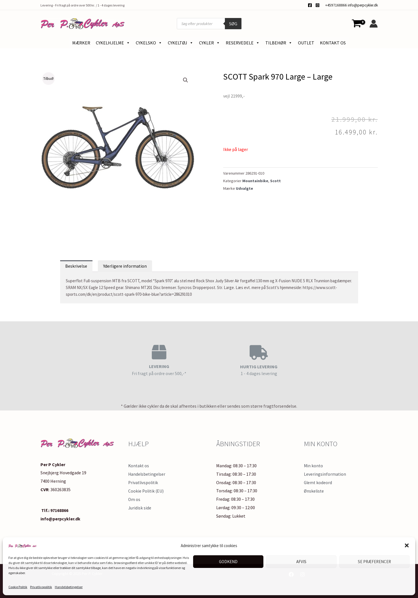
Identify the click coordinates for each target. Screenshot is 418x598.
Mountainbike (255, 180)
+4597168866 (336, 5)
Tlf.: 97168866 (54, 510)
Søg (233, 23)
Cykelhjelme (113, 42)
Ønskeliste (314, 491)
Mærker (81, 43)
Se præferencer (374, 561)
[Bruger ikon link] (373, 23)
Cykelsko (149, 42)
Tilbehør (278, 42)
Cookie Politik (17, 587)
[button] (407, 545)
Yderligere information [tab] (125, 266)
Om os (134, 499)
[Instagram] (317, 5)
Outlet (306, 43)
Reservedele (243, 42)
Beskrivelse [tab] (76, 266)
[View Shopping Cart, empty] (357, 23)
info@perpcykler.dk (363, 5)
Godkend (228, 561)
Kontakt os (333, 43)
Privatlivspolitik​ (41, 587)
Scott (275, 180)
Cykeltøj (180, 42)
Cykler (209, 42)
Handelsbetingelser (69, 587)
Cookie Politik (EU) (146, 491)
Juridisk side (140, 508)
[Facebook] (310, 5)
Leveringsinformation (325, 474)
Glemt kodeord (318, 483)
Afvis (301, 561)
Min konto (314, 466)
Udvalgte (244, 188)
